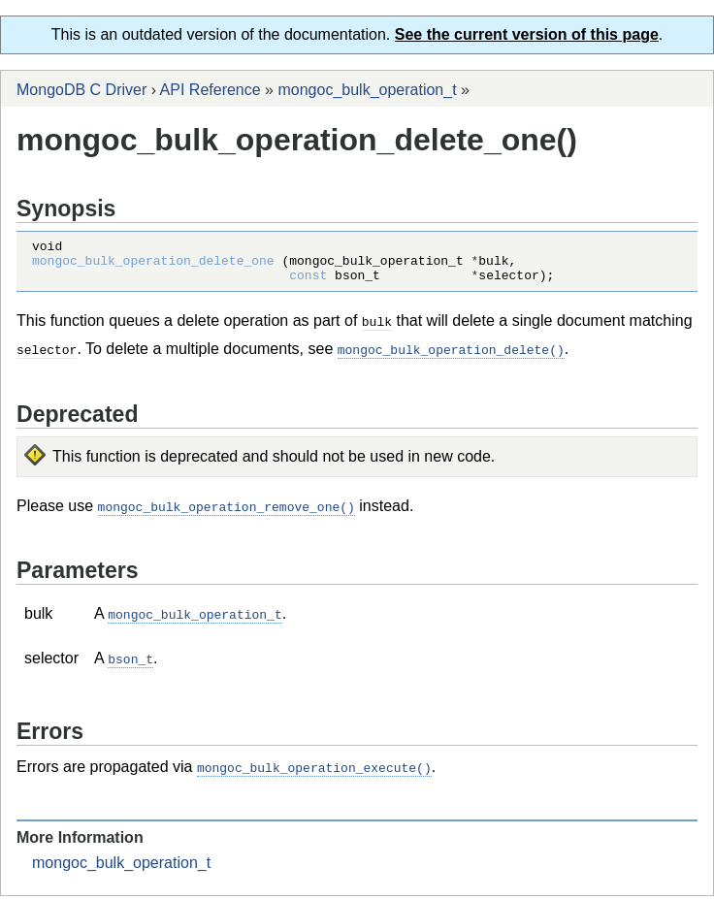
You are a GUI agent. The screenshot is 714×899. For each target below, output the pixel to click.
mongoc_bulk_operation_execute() (314, 771)
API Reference (210, 89)
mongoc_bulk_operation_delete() (451, 357)
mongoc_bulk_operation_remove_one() (226, 513)
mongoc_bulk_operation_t (366, 89)
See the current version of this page (527, 34)
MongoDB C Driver (81, 89)
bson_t (130, 663)
